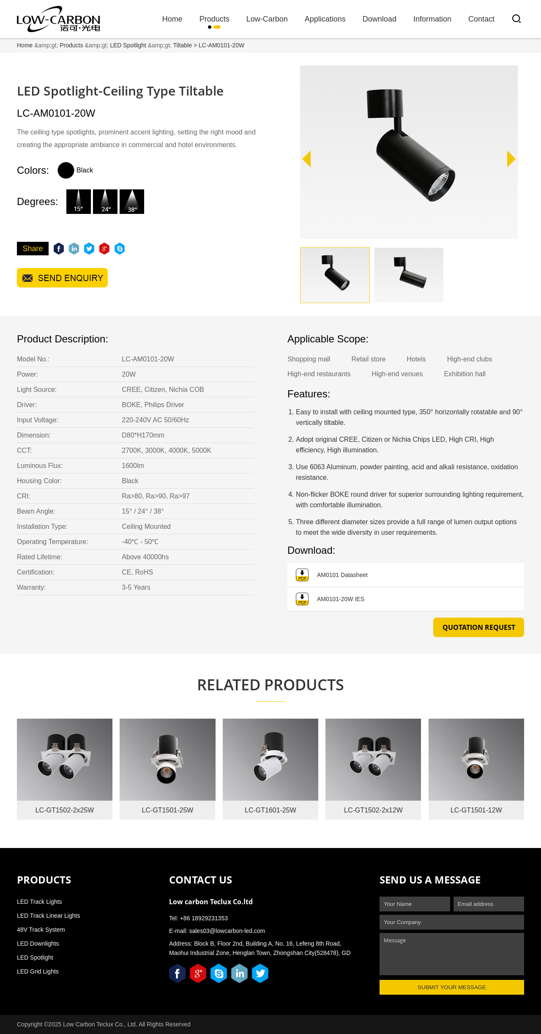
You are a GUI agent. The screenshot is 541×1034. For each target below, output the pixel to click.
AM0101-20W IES (330, 600)
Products (214, 19)
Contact (481, 19)
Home (172, 19)
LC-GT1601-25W (270, 810)
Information (432, 19)
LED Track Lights (39, 901)
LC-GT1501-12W (476, 810)
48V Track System (41, 929)
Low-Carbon (267, 19)
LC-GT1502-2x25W (65, 810)
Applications (325, 19)
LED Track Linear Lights (48, 915)
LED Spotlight (128, 45)
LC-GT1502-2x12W (373, 810)
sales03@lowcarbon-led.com (227, 930)
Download (379, 19)
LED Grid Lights (38, 971)
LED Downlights (38, 943)
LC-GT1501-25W (168, 810)
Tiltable (182, 45)
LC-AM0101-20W (221, 45)
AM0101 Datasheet (332, 576)
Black (75, 170)
